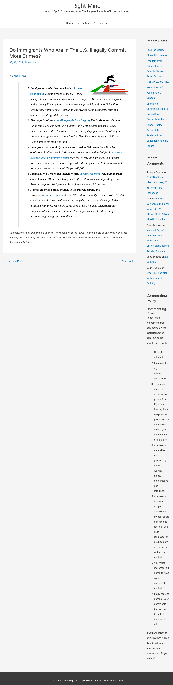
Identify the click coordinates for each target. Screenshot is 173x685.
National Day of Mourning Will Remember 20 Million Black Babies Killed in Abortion (157, 205)
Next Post (129, 261)
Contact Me (100, 23)
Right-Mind (86, 6)
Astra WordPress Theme (110, 675)
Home (69, 23)
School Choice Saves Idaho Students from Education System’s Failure (157, 133)
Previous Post (13, 261)
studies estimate (54, 195)
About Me (83, 23)
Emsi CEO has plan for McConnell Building (157, 273)
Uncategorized (33, 62)
